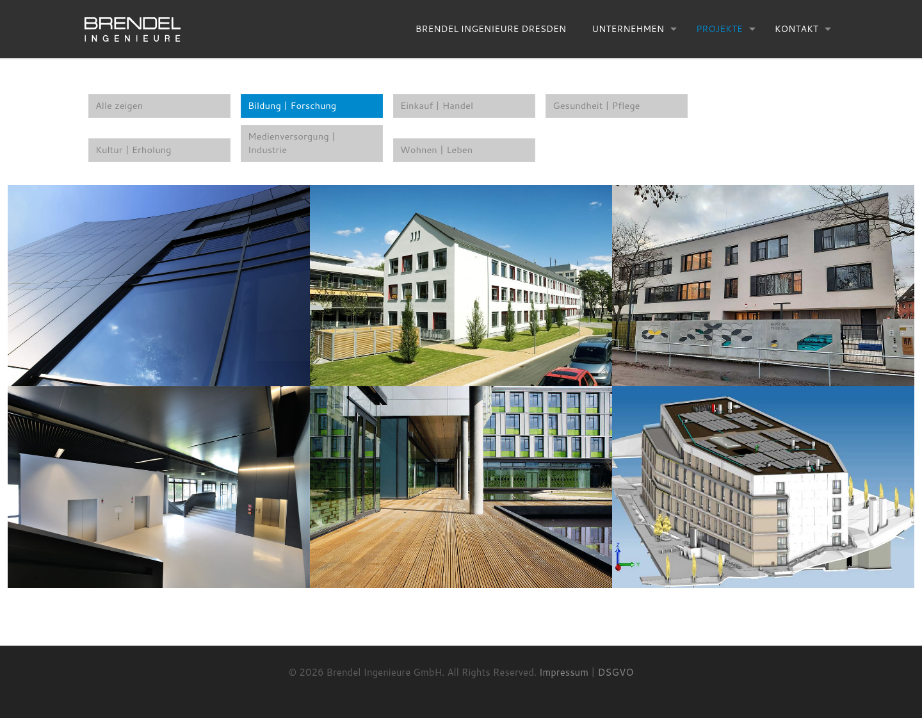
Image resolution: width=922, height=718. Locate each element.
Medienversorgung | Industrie (292, 144)
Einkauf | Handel (437, 106)
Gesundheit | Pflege (597, 106)
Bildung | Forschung (293, 106)
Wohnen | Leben (437, 151)
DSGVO (616, 673)
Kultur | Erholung (134, 151)
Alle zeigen (119, 106)
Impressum (563, 673)
